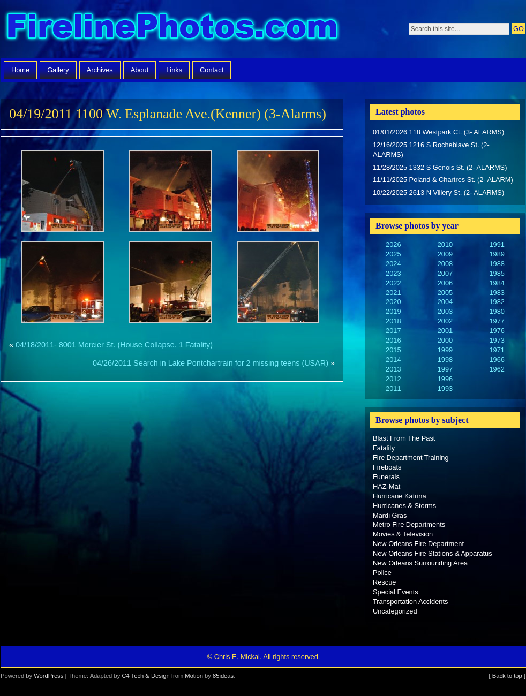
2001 (445, 331)
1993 (445, 388)
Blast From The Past (404, 438)
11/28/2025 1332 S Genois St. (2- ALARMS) (440, 167)
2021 (393, 293)
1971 (496, 350)
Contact (211, 70)
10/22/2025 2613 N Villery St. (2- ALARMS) (438, 192)
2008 (445, 264)
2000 (445, 340)
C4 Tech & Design (145, 675)
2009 (445, 254)
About (139, 70)
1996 (445, 379)
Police (382, 573)
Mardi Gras (390, 515)
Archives (100, 70)
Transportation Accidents (410, 601)
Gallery (58, 70)
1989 (496, 254)
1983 (496, 293)
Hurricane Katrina (399, 496)
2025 (393, 254)
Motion (194, 675)
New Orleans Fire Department (418, 544)
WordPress (48, 675)
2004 (445, 302)
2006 (445, 283)
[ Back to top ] (507, 675)
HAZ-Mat (386, 486)
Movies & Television (403, 534)
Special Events (395, 592)
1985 (496, 273)
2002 (445, 321)
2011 (393, 388)
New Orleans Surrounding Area (420, 563)
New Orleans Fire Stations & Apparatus (432, 553)
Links (174, 70)
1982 (496, 302)
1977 (496, 321)
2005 (445, 293)
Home (20, 70)
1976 (496, 331)
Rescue (384, 582)
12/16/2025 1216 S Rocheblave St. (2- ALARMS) (431, 149)
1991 (496, 244)
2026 (393, 244)
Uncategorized (395, 611)
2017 (393, 331)
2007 (445, 273)
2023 (393, 273)
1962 (496, 369)
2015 (393, 350)
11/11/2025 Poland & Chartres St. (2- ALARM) (443, 180)
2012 (393, 379)
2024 (393, 264)
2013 (393, 369)
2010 (445, 244)
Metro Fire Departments (409, 524)
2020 (393, 302)
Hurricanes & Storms (404, 506)
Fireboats (387, 467)
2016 (393, 340)
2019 (393, 311)
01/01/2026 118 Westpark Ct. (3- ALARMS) (438, 132)
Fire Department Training (411, 457)
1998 (445, 359)
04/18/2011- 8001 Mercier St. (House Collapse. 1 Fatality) (114, 345)
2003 (445, 311)
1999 (445, 350)
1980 (496, 311)
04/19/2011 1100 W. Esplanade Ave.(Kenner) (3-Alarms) (167, 114)
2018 (393, 321)
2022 (393, 283)
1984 (496, 283)
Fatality (384, 448)
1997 (445, 369)
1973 (496, 340)
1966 (496, 359)
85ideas (223, 675)
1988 (496, 264)
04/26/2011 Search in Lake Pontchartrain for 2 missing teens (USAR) (210, 363)
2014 (393, 359)
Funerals (386, 477)
